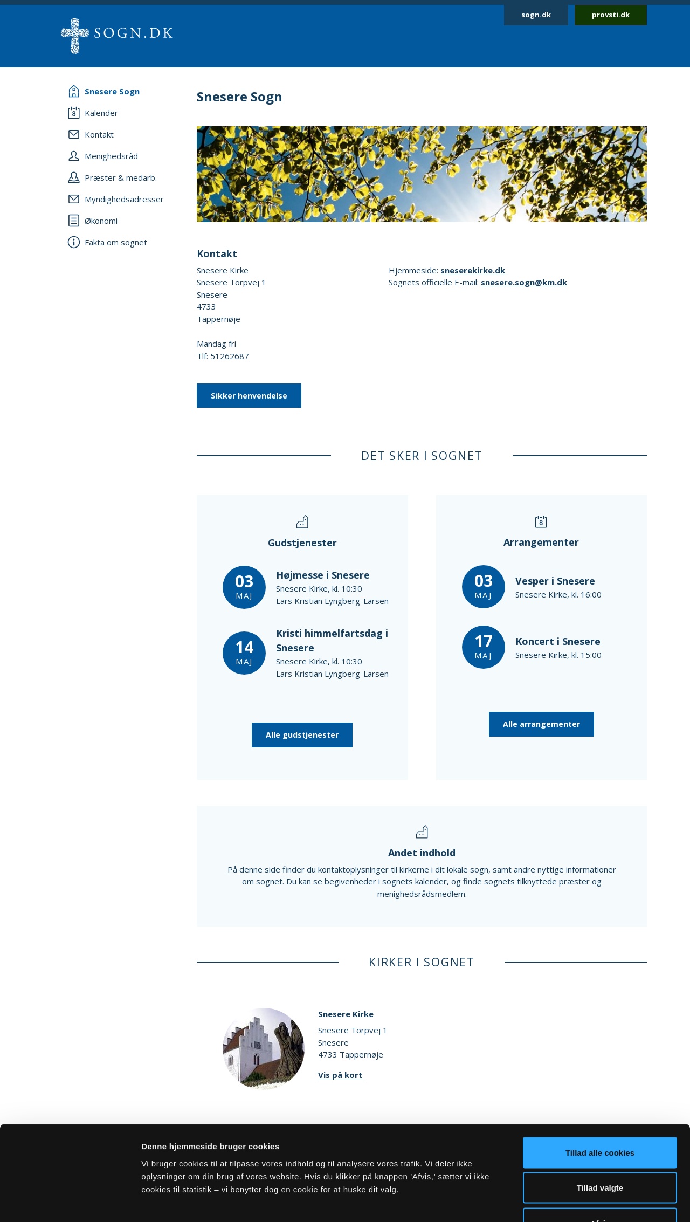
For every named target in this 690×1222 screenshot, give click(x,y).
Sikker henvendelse (249, 395)
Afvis (600, 1151)
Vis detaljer (560, 1200)
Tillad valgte (600, 1116)
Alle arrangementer (541, 724)
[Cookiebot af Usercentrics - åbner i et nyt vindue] (70, 1201)
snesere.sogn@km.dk (524, 282)
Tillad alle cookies (599, 1080)
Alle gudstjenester (302, 735)
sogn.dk (536, 14)
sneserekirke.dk (472, 270)
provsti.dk (611, 14)
